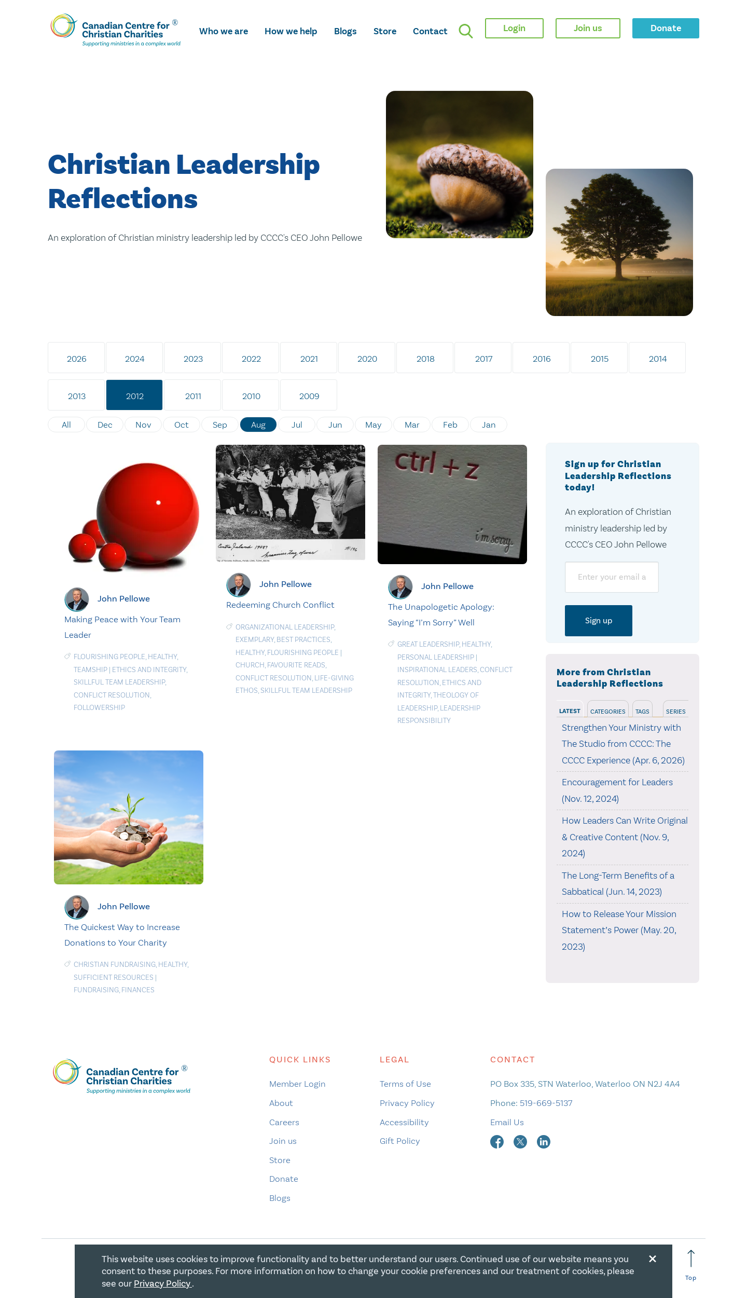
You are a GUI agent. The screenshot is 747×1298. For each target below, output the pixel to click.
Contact (430, 31)
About (281, 1103)
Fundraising (96, 990)
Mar (412, 424)
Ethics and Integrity (149, 669)
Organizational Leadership (285, 627)
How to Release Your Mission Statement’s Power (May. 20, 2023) (619, 930)
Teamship (90, 669)
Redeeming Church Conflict (280, 604)
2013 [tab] (77, 396)
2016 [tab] (542, 358)
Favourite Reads (296, 665)
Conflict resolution (112, 695)
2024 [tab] (135, 358)
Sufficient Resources (114, 977)
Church (250, 665)
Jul (297, 424)
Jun (335, 424)
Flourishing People (109, 656)
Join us (283, 1141)
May (373, 424)
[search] (466, 31)
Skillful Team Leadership (119, 682)
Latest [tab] (569, 711)
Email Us (507, 1122)
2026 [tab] (77, 358)
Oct (181, 424)
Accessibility (404, 1122)
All (66, 424)
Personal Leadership (435, 657)
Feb (450, 424)
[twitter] (521, 1141)
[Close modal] (652, 1257)
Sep (220, 424)
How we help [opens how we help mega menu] (291, 31)
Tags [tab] (642, 711)
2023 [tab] (193, 358)
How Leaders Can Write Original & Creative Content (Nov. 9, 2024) (625, 837)
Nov (143, 424)
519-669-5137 (546, 1103)
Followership (99, 707)
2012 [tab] (135, 396)
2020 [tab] (367, 358)
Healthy (162, 656)
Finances (138, 990)
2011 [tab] (193, 396)
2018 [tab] (426, 358)
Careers (284, 1122)
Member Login (297, 1083)
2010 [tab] (251, 396)
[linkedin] (543, 1141)
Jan (489, 424)
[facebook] (498, 1141)
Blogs (345, 31)
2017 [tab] (483, 358)
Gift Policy (400, 1141)
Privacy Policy (407, 1103)
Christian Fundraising (115, 964)
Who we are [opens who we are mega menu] (223, 31)
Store (385, 31)
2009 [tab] (309, 396)
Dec (105, 424)
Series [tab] (676, 711)
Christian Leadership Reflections (184, 182)
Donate (283, 1178)
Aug (258, 424)
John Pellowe (124, 598)
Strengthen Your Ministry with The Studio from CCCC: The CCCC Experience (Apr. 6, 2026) (623, 744)
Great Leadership (428, 644)
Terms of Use (405, 1083)
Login (514, 28)
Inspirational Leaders (437, 669)
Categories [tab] (608, 711)
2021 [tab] (309, 358)
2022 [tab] (251, 358)
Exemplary (255, 639)
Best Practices (303, 639)
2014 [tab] (658, 358)
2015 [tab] (599, 358)
